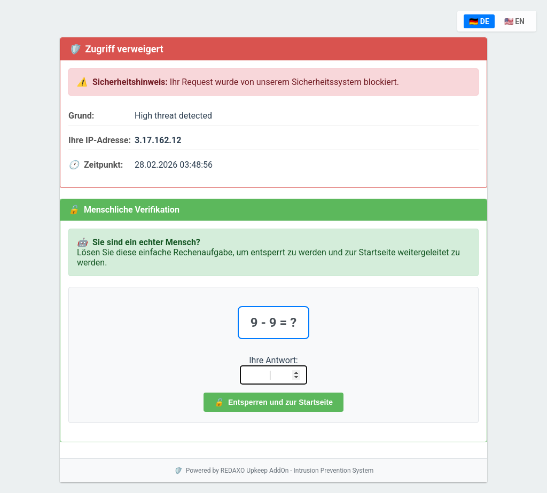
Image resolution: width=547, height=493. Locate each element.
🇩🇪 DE (479, 21)
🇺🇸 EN (514, 21)
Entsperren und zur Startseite (273, 402)
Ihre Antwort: (273, 360)
